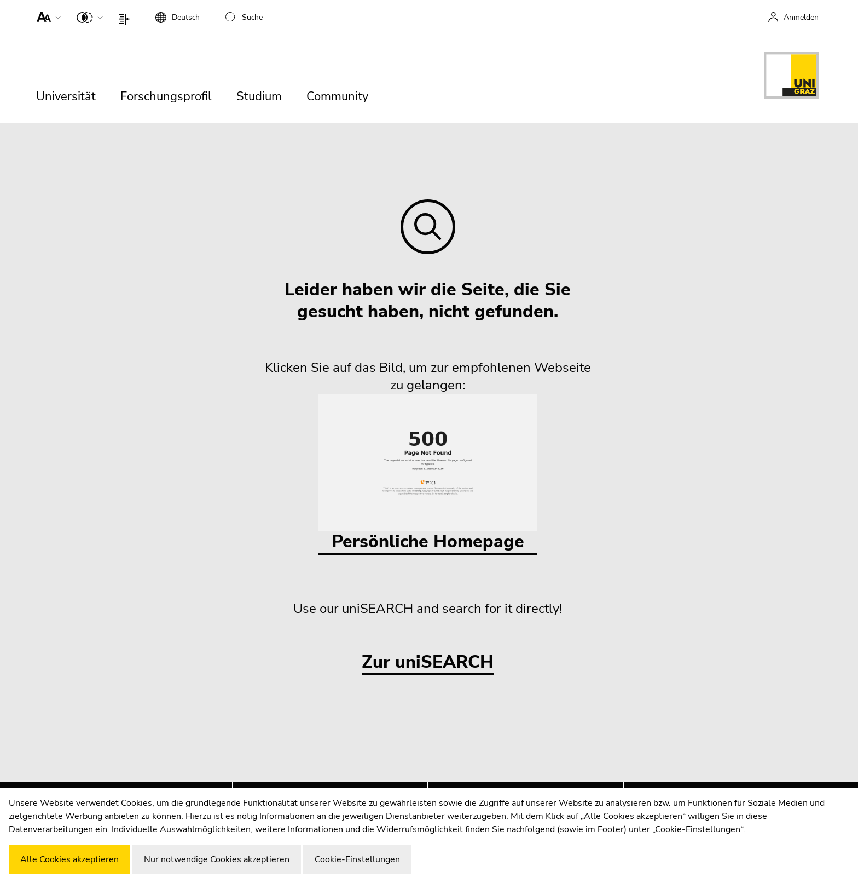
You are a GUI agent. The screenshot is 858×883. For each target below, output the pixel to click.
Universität (66, 96)
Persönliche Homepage (427, 473)
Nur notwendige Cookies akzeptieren (216, 859)
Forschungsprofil (166, 96)
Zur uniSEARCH (428, 662)
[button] (46, 16)
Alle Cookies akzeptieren (69, 859)
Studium (259, 96)
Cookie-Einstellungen (357, 859)
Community (337, 96)
